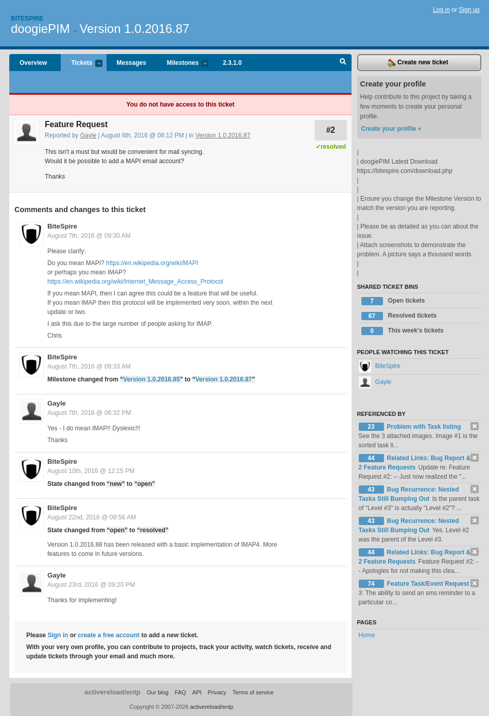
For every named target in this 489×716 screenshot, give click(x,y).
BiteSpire (62, 226)
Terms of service (253, 692)
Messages (131, 62)
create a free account (108, 635)
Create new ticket (418, 63)
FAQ (180, 692)
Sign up (469, 9)
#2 (330, 130)
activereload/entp (112, 692)
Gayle (88, 135)
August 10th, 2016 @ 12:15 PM (90, 471)
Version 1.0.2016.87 (134, 29)
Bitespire (27, 18)
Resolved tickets (399, 316)
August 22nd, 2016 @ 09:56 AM (91, 517)
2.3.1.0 (232, 62)
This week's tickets (402, 331)
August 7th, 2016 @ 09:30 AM (89, 235)
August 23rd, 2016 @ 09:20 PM (91, 584)
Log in (441, 9)
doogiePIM (40, 29)
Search (343, 63)
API (197, 692)
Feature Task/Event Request (428, 583)
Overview (33, 62)
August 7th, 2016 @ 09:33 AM (89, 366)
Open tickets (393, 301)
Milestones (182, 63)
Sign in (57, 635)
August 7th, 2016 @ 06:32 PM (89, 412)
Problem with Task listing (424, 426)
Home (367, 635)
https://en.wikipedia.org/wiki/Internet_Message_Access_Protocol (135, 281)
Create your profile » (391, 128)
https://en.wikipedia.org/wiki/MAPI (152, 263)
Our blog (157, 692)
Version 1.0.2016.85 (151, 379)
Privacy (216, 692)
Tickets (81, 63)
